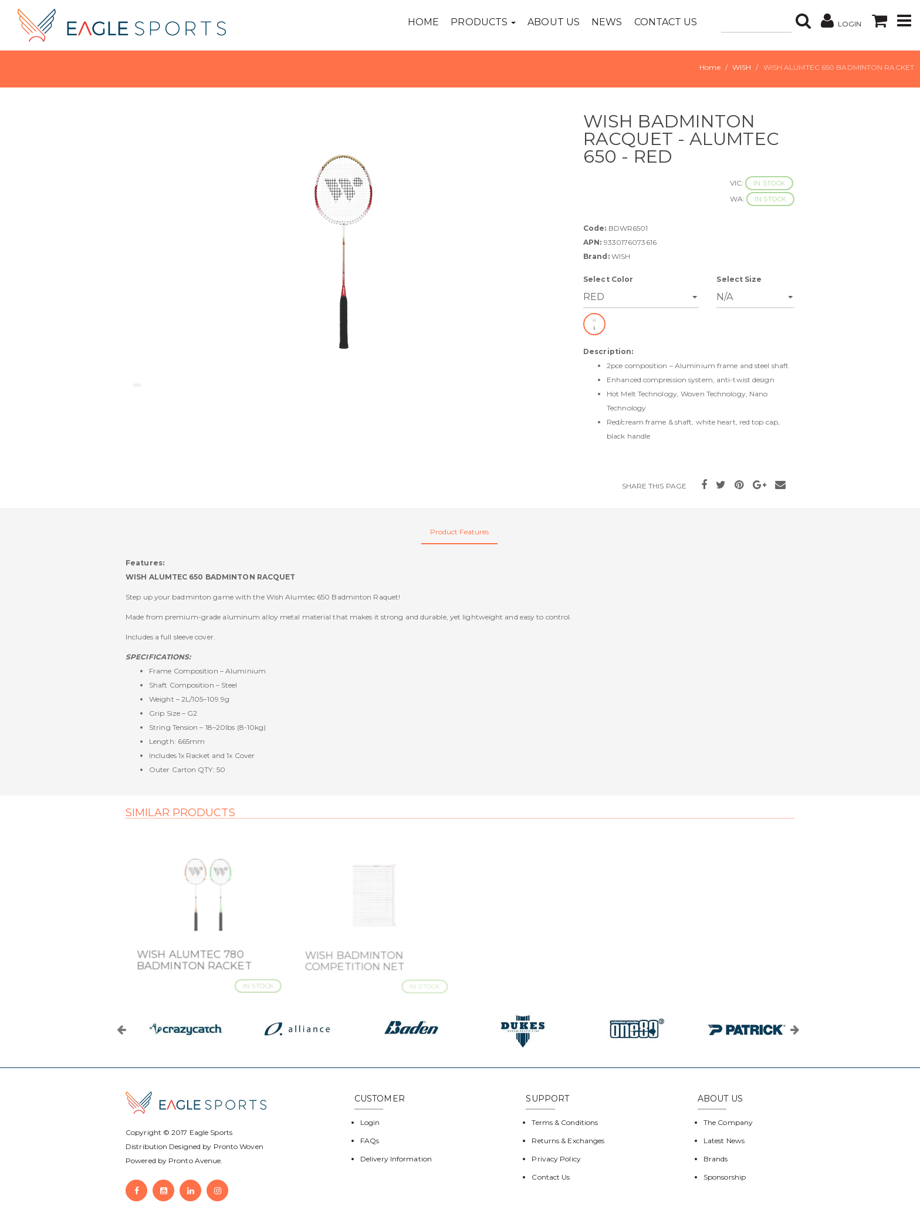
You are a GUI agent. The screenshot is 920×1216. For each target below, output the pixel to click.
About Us (553, 22)
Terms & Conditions (565, 1122)
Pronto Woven (238, 1146)
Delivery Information (396, 1158)
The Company (728, 1122)
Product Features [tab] (459, 531)
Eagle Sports (210, 1132)
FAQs (369, 1140)
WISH (741, 67)
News (606, 22)
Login (370, 1122)
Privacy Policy (556, 1158)
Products (483, 22)
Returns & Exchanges (568, 1140)
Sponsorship (724, 1177)
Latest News (724, 1140)
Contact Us (666, 22)
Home (423, 22)
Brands (715, 1158)
